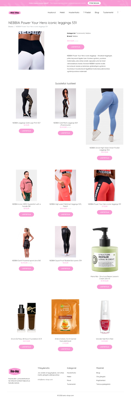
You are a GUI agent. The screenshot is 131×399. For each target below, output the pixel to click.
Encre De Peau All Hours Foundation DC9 (26, 339)
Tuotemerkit (108, 12)
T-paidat (87, 12)
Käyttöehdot (100, 380)
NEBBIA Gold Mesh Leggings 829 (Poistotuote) (65, 124)
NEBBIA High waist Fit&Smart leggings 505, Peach (65, 205)
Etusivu (10, 27)
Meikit (62, 12)
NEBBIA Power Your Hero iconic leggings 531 (104, 204)
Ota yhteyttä (100, 377)
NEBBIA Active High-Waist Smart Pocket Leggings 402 (105, 149)
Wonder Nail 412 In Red (104, 339)
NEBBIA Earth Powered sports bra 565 (26, 261)
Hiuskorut (52, 12)
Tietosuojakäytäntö (103, 384)
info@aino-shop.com (45, 380)
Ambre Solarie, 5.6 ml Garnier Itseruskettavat (65, 340)
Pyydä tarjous (94, 3)
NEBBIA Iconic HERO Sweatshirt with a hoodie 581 (26, 205)
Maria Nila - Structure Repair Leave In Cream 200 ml (105, 277)
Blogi (97, 12)
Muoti (69, 380)
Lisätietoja (75, 47)
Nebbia (88, 33)
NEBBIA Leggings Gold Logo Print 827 (26, 123)
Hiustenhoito (74, 12)
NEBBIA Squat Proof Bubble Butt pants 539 (65, 261)
